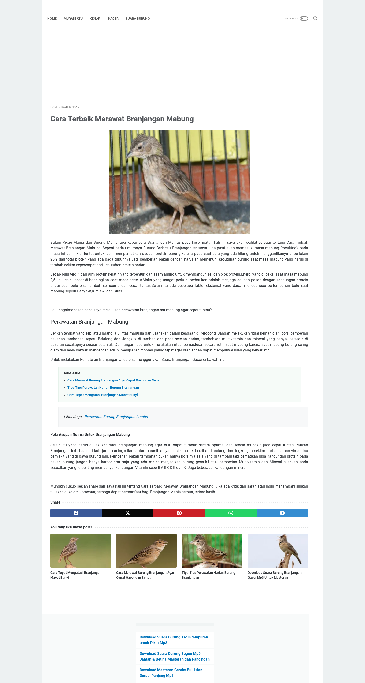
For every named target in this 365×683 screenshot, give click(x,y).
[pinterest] (138, 561)
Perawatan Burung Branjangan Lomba (116, 448)
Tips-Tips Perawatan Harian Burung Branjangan (103, 419)
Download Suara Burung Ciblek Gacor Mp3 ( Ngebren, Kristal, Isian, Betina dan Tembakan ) (279, 222)
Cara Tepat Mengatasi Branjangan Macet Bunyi (102, 426)
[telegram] (209, 561)
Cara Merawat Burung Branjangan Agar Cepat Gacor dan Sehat (114, 412)
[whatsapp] (174, 561)
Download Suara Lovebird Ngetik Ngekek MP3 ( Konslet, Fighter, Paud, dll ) (279, 200)
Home (55, 18)
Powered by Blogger (189, 676)
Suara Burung (141, 18)
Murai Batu (76, 18)
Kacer (116, 18)
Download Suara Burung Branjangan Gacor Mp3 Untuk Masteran (204, 615)
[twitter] (103, 561)
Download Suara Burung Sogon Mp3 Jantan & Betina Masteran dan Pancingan (278, 74)
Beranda (182, 666)
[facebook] (68, 561)
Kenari (98, 18)
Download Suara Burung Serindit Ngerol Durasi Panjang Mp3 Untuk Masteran (276, 178)
